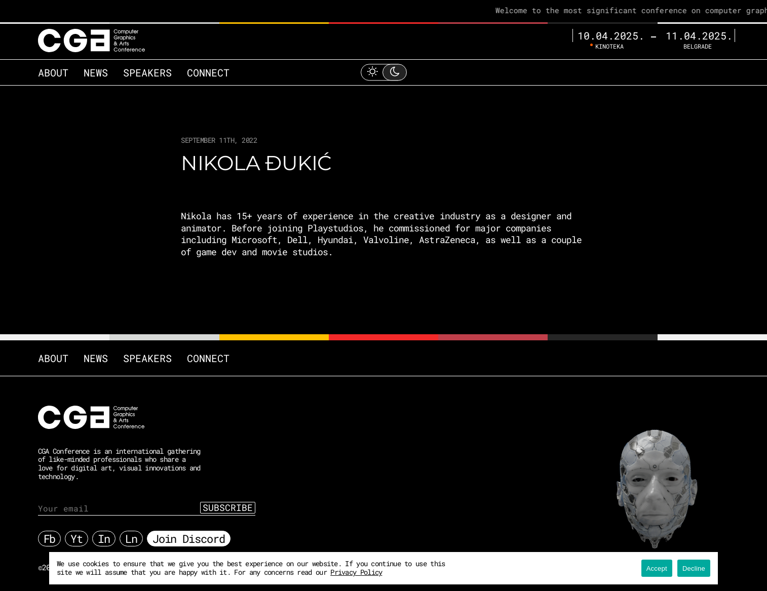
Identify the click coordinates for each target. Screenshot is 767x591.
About (53, 72)
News (96, 72)
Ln (131, 538)
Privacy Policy (356, 572)
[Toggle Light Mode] (383, 72)
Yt (76, 538)
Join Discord (188, 538)
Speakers (147, 72)
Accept (656, 568)
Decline (693, 568)
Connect (208, 72)
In (104, 538)
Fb (50, 538)
